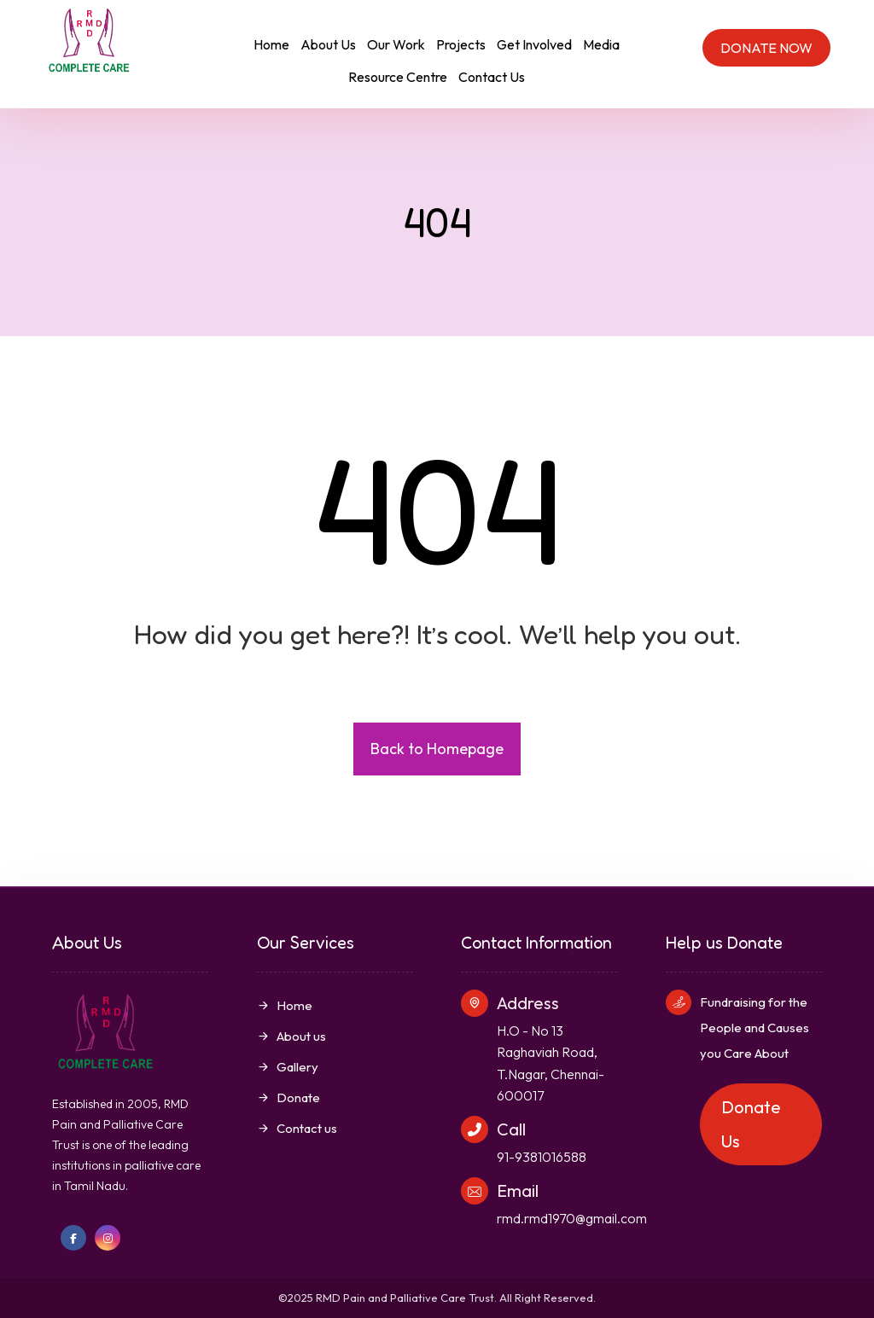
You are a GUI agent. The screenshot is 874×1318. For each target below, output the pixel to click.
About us (291, 1036)
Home (284, 1005)
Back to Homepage (437, 748)
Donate (288, 1097)
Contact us (297, 1128)
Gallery (287, 1067)
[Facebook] (73, 1238)
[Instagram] (107, 1238)
